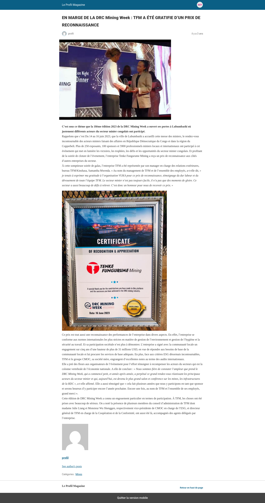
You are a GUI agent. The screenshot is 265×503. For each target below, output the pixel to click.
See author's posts (72, 466)
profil (65, 457)
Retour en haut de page (191, 487)
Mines (78, 474)
